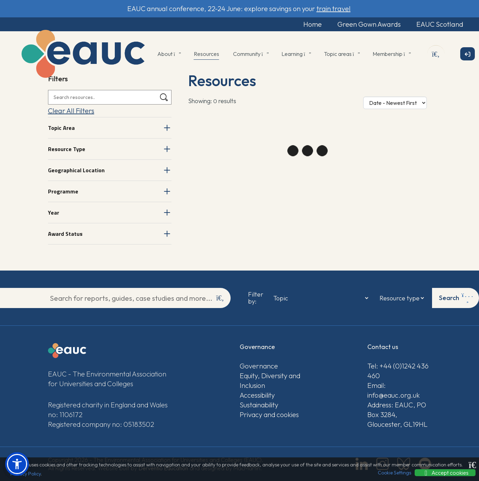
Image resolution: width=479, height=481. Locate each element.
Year (53, 212)
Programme (63, 191)
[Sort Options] (395, 103)
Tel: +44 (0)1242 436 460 (398, 371)
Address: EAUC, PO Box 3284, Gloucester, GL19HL (397, 414)
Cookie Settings (394, 473)
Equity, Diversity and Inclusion (270, 380)
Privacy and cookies (269, 414)
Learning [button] (295, 53)
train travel (334, 8)
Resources (206, 53)
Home (312, 24)
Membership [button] (391, 53)
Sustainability (259, 404)
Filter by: (255, 298)
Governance (259, 366)
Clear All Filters (71, 110)
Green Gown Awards (369, 24)
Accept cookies (445, 472)
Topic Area (61, 127)
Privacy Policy (25, 474)
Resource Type (66, 149)
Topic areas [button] (341, 53)
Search (456, 298)
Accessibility (257, 395)
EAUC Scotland (439, 24)
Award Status (65, 233)
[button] (17, 464)
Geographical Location (76, 170)
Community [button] (250, 53)
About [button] (168, 53)
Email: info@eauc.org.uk (393, 390)
